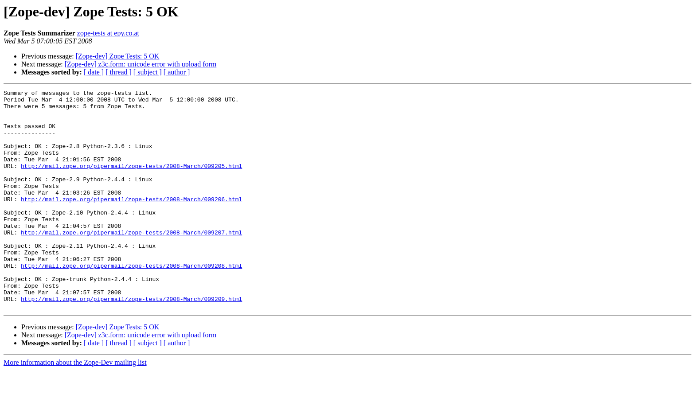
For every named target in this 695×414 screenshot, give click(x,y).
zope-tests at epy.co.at (108, 33)
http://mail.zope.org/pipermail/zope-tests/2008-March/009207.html (131, 262)
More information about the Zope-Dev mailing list (75, 406)
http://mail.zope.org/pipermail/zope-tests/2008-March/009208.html (131, 301)
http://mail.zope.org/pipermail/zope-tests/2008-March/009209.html (131, 341)
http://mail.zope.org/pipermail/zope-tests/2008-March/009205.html (131, 182)
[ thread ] (118, 72)
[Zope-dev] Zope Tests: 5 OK (118, 56)
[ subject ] (147, 72)
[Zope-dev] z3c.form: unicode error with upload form (141, 64)
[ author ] (177, 72)
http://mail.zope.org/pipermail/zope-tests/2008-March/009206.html (131, 222)
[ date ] (94, 72)
